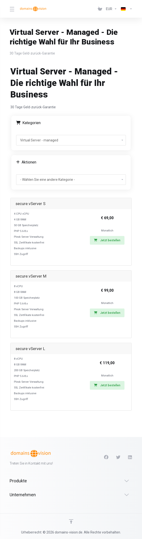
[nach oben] (71, 521)
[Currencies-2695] (111, 9)
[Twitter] (118, 457)
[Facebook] (106, 457)
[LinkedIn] (130, 457)
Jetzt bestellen (107, 240)
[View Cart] (100, 9)
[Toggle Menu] (11, 9)
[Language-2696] (125, 9)
